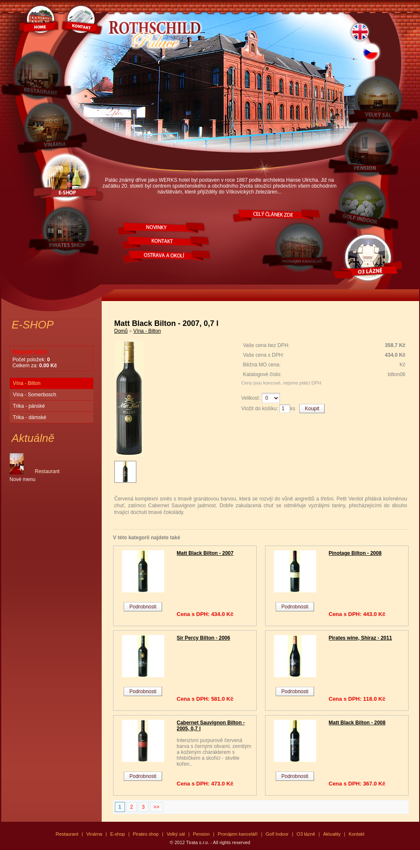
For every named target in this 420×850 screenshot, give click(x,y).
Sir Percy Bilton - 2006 (203, 638)
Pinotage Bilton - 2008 (355, 553)
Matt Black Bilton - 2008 (357, 723)
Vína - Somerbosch (35, 395)
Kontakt (356, 834)
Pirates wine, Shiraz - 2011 (360, 638)
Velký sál (176, 834)
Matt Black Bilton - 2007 (205, 553)
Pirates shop (146, 834)
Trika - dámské (29, 417)
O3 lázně (306, 834)
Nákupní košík (30, 352)
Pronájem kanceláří (238, 834)
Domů (121, 331)
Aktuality (332, 834)
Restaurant (67, 834)
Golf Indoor (277, 834)
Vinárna (94, 834)
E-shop (117, 834)
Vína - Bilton (27, 383)
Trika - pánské (29, 406)
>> (157, 807)
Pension (201, 834)
